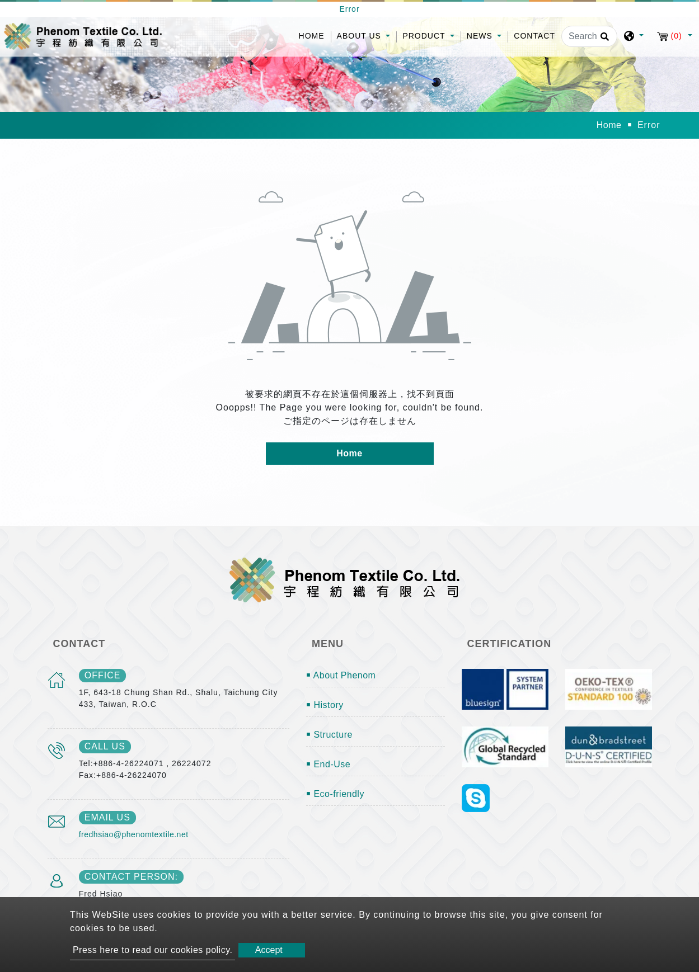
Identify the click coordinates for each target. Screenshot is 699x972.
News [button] (481, 35)
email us (107, 817)
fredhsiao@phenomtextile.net (134, 834)
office (103, 675)
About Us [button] (360, 35)
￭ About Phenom (341, 675)
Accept (269, 950)
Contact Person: (131, 876)
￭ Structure (329, 734)
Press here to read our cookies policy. (153, 950)
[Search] (589, 36)
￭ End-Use (328, 764)
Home (315, 35)
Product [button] (425, 35)
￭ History (325, 705)
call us (105, 746)
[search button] (603, 40)
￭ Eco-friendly (335, 794)
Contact (534, 35)
